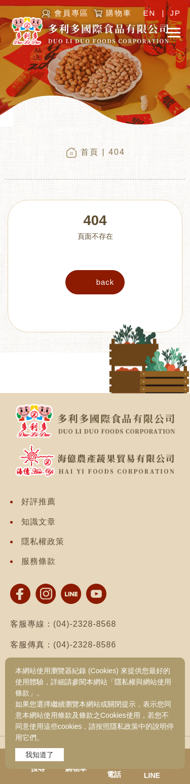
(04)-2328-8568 (84, 624)
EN (149, 13)
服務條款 (38, 561)
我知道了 (39, 755)
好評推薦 (38, 501)
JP (175, 13)
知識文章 (38, 521)
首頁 (90, 152)
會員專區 (71, 13)
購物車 (119, 13)
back (105, 282)
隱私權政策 (42, 541)
